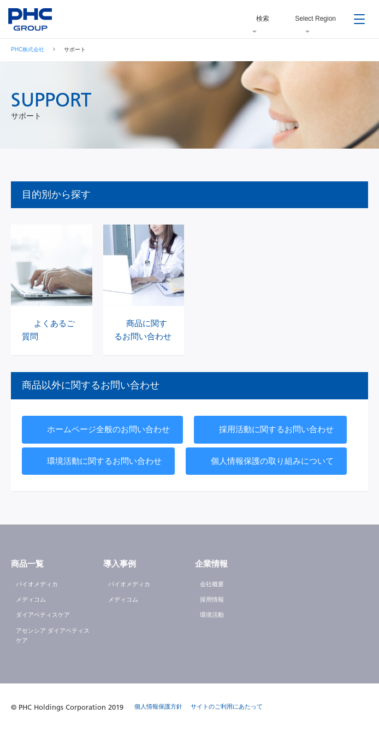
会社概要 (212, 584)
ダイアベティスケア (43, 614)
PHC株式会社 (27, 49)
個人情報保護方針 (158, 706)
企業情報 (211, 563)
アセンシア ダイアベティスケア (53, 635)
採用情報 (212, 599)
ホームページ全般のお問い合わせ (108, 429)
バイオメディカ (37, 584)
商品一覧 (27, 563)
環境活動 (212, 614)
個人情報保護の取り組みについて (272, 460)
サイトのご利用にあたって (227, 706)
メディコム (31, 599)
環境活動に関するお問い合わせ (104, 460)
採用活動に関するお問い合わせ (276, 429)
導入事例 (119, 563)
